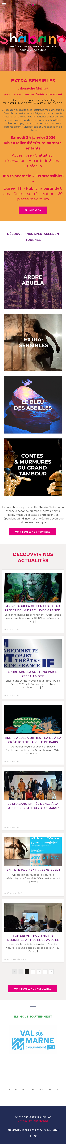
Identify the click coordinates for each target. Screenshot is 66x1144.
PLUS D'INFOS (33, 210)
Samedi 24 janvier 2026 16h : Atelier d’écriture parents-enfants (33, 142)
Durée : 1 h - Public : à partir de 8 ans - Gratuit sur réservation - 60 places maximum (33, 193)
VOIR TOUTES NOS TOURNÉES (32, 531)
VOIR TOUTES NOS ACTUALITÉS (32, 988)
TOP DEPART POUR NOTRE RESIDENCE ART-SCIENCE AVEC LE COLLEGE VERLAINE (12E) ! (33, 940)
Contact (22, 1120)
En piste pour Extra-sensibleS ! (33, 869)
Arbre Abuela (13, 629)
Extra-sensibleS (14, 893)
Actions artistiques (16, 959)
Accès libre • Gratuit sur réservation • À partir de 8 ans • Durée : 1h (33, 160)
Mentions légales (38, 1120)
